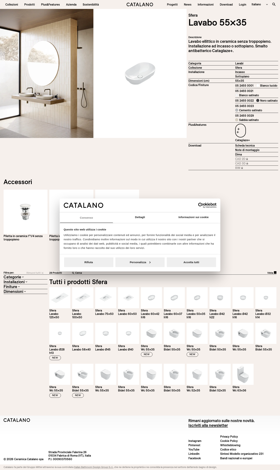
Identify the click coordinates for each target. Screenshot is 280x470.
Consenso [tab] (86, 217)
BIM (247, 168)
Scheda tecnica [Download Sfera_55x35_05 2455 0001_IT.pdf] (245, 145)
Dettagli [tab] (140, 217)
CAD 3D (247, 163)
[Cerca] (129, 273)
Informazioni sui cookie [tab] (194, 217)
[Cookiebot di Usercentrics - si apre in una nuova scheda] (200, 205)
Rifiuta (88, 262)
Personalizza (140, 262)
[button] (11, 4)
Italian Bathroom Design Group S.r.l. (93, 467)
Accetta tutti (191, 262)
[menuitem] (50, 4)
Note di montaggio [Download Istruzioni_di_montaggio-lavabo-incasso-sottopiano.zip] (247, 150)
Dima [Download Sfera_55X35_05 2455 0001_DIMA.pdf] (238, 154)
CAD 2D (247, 159)
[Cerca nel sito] (274, 4)
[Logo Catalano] (17, 420)
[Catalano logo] (140, 4)
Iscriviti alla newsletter (208, 425)
